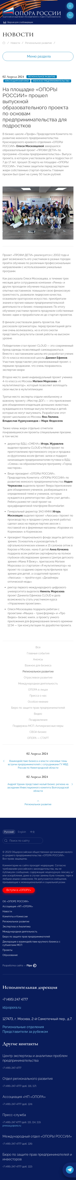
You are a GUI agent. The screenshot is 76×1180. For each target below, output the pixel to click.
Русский (9, 832)
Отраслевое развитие (38, 677)
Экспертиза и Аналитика (17, 926)
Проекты (7, 950)
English (22, 832)
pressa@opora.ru (12, 1125)
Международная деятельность (38, 683)
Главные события (38, 653)
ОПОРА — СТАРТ (38, 738)
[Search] (23, 841)
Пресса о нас (38, 695)
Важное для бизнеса (38, 665)
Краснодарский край (17, 81)
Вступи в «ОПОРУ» (18, 890)
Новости (15, 43)
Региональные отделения (23, 1027)
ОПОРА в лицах (38, 689)
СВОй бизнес (38, 732)
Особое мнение (38, 701)
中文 (32, 832)
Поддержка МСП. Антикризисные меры (38, 725)
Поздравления (38, 719)
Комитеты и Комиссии (15, 916)
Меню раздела (39, 56)
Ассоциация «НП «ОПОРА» (18, 906)
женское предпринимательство (51, 81)
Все (38, 647)
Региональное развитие (38, 43)
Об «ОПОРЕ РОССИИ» (16, 901)
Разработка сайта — (19, 965)
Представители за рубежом (25, 1032)
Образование (10, 955)
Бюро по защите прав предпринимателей (38, 707)
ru (70, 15)
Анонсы (38, 659)
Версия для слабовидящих (18, 22)
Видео (38, 713)
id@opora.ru (12, 1007)
